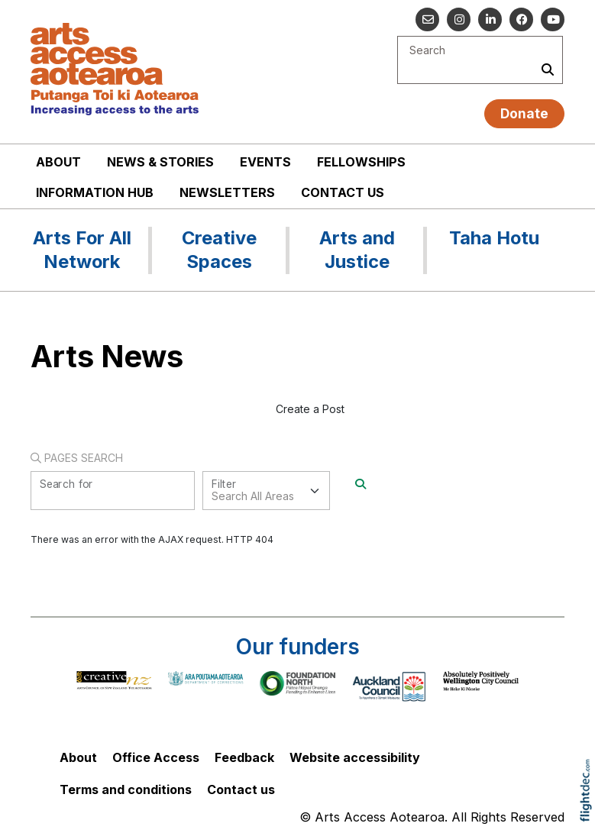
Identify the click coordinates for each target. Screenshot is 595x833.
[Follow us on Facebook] (521, 19)
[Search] (360, 483)
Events (265, 162)
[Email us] (427, 19)
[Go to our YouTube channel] (552, 19)
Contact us (342, 192)
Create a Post (310, 408)
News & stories (160, 162)
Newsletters (227, 192)
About (58, 162)
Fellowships (361, 162)
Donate (524, 113)
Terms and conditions (126, 789)
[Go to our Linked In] (490, 19)
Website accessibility (354, 757)
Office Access (155, 757)
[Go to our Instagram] (459, 19)
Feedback (244, 757)
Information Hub (95, 192)
